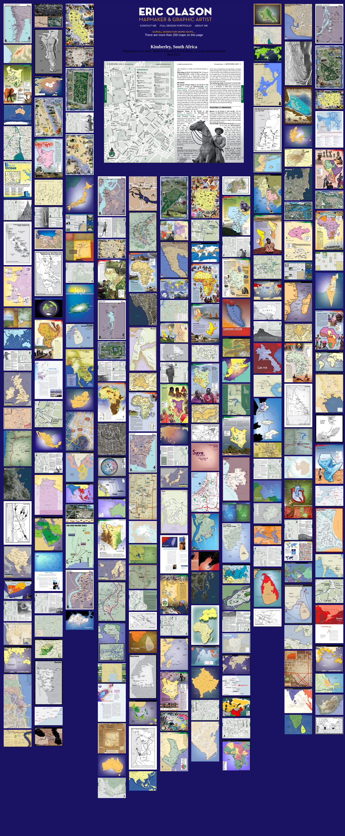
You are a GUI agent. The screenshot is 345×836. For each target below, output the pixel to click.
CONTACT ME (148, 25)
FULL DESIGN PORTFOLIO (175, 25)
